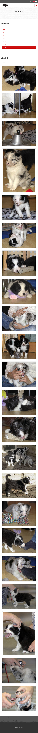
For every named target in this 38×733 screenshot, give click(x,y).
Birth (4, 29)
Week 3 (4, 38)
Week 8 (4, 53)
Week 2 (4, 35)
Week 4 (4, 41)
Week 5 (4, 44)
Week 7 (4, 50)
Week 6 (4, 47)
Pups (9, 16)
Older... (14, 16)
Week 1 (4, 32)
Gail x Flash (21, 16)
